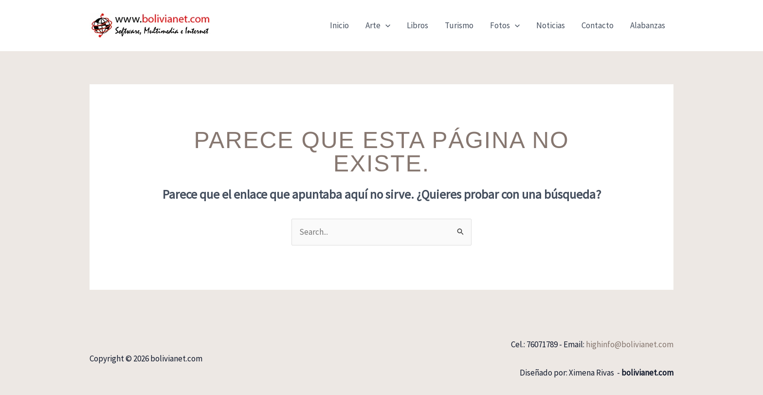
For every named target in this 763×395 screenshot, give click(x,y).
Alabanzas (647, 25)
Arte (377, 25)
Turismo (459, 25)
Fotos (505, 25)
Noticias (550, 25)
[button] (385, 25)
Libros (417, 25)
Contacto (597, 25)
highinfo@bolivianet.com (629, 344)
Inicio (339, 25)
